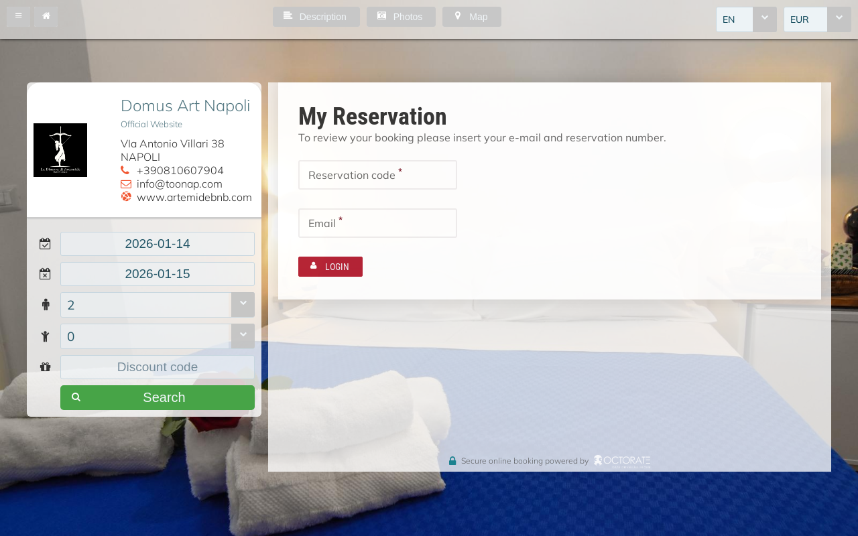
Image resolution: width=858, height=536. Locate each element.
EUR (799, 19)
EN (729, 19)
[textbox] (157, 244)
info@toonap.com (180, 183)
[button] (18, 17)
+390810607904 (180, 170)
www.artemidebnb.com (194, 197)
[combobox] (746, 19)
